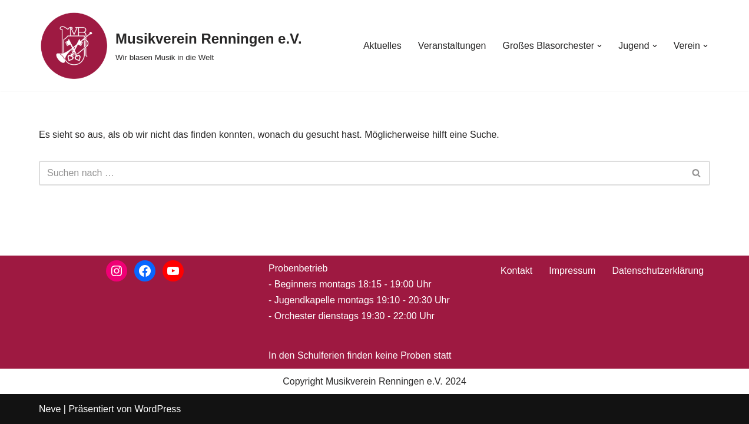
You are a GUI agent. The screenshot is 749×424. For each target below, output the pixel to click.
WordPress (157, 409)
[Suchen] (361, 173)
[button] (599, 46)
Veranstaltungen (452, 46)
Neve (50, 409)
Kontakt (516, 271)
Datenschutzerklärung (658, 271)
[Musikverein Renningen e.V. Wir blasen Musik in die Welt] (170, 46)
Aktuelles (382, 46)
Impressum (572, 271)
